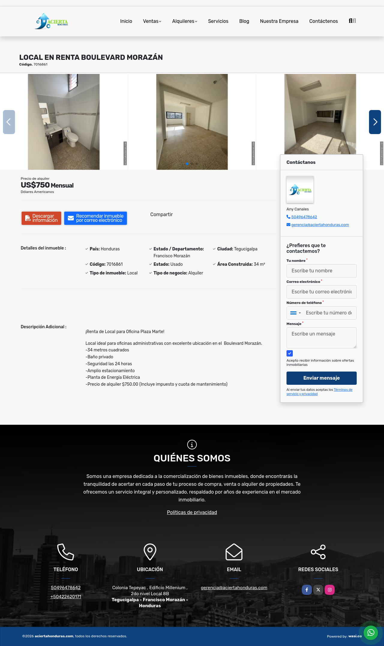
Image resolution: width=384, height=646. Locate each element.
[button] (187, 164)
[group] (64, 122)
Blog (244, 21)
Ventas (150, 21)
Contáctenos (323, 21)
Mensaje (294, 323)
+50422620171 (65, 596)
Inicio (126, 21)
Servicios (218, 21)
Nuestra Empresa (279, 21)
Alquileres (183, 21)
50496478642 (304, 217)
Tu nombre (297, 260)
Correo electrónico (304, 281)
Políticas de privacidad (192, 512)
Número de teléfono (305, 302)
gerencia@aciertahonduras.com (320, 224)
